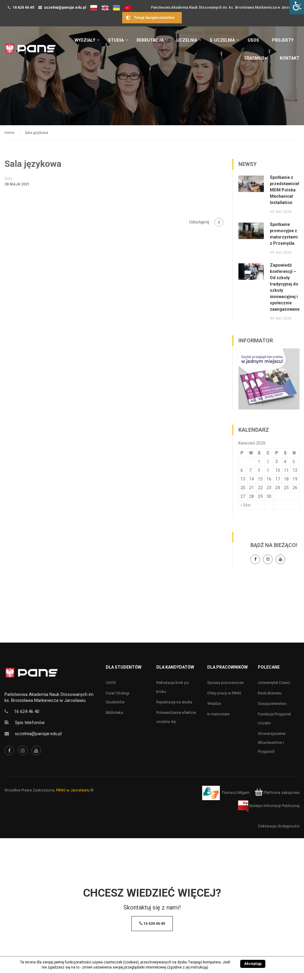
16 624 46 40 (23, 7)
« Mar (246, 505)
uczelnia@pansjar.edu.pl (65, 7)
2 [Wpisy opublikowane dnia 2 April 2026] (268, 461)
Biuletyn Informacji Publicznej (269, 805)
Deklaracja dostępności (279, 826)
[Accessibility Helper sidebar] (297, 7)
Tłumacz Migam (235, 792)
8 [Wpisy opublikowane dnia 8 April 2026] (259, 470)
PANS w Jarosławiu (73, 790)
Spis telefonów (30, 722)
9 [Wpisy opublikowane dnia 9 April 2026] (268, 470)
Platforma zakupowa (277, 792)
